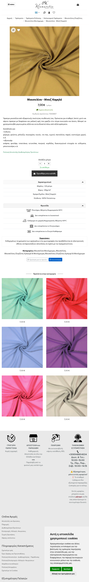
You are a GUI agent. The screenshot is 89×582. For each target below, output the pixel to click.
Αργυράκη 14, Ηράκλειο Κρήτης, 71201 (17, 491)
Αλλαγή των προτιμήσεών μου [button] (63, 574)
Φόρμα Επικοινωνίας (10, 488)
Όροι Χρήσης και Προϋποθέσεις (13, 458)
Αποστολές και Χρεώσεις (11, 426)
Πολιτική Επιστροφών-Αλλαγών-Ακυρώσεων (18, 465)
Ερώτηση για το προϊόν (37, 260)
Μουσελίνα (61, 251)
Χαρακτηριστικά (44, 182)
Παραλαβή (30, 367)
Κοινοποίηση (55, 260)
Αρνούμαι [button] (67, 569)
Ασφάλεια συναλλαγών (10, 468)
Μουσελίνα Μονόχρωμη (44, 251)
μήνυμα (79, 401)
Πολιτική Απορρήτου (9, 472)
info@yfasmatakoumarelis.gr (14, 501)
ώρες (32, 494)
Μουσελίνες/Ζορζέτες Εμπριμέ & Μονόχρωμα (24, 253)
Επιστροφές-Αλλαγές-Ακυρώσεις (14, 436)
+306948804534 (28, 498)
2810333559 (23, 494)
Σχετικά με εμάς (7, 455)
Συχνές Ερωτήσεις (8, 439)
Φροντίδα (45, 206)
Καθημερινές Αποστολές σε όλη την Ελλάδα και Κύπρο (33, 358)
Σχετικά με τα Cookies (10, 475)
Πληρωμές (5, 429)
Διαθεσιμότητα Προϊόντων (11, 432)
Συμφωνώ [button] (55, 569)
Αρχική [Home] (9, 18)
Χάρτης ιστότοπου (8, 443)
